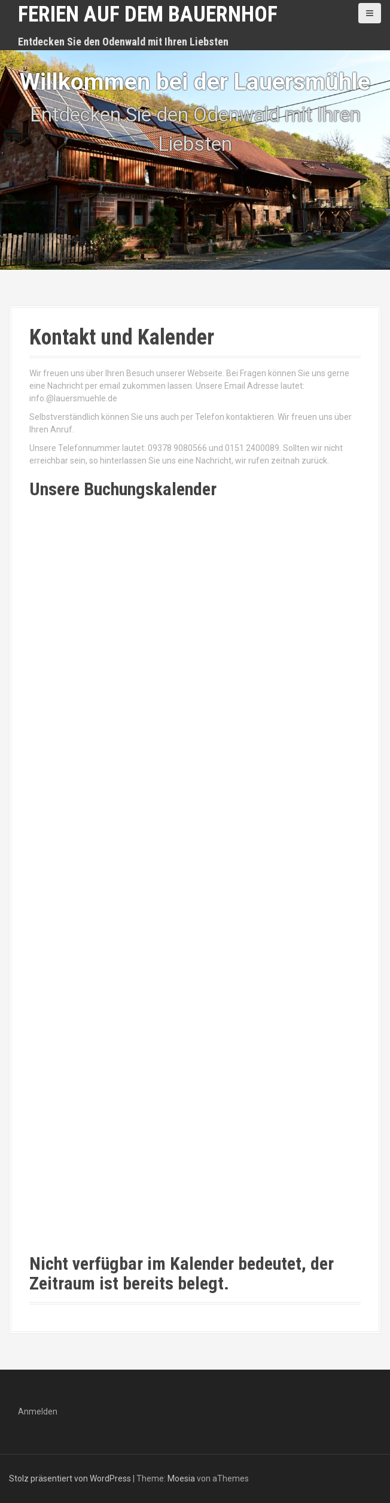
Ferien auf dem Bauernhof (148, 14)
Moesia (181, 1478)
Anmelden (37, 1411)
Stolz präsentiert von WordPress (70, 1478)
